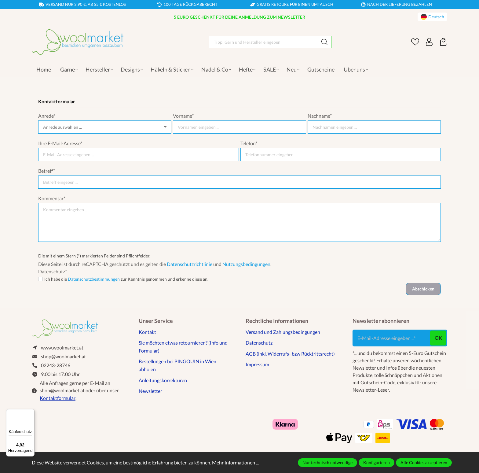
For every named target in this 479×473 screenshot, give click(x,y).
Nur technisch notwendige (327, 462)
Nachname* (320, 116)
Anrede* (46, 116)
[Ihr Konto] (429, 42)
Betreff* (46, 171)
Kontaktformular (57, 398)
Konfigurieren (376, 462)
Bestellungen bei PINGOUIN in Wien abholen (177, 365)
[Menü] (31, 412)
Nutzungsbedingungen (246, 264)
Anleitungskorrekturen (163, 380)
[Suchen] (324, 42)
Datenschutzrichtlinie (189, 264)
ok (438, 338)
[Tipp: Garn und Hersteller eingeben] (263, 42)
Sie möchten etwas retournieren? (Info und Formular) (183, 346)
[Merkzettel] (415, 42)
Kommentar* (51, 198)
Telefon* (248, 143)
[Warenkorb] (443, 42)
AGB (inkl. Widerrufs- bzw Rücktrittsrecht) (290, 354)
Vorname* (183, 116)
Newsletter (150, 391)
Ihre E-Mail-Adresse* (60, 143)
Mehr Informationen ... (235, 462)
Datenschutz (259, 343)
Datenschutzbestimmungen (94, 279)
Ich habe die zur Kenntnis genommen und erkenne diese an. (126, 279)
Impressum (257, 364)
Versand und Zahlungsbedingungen (283, 332)
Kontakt (147, 332)
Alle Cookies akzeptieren (423, 462)
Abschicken (423, 288)
